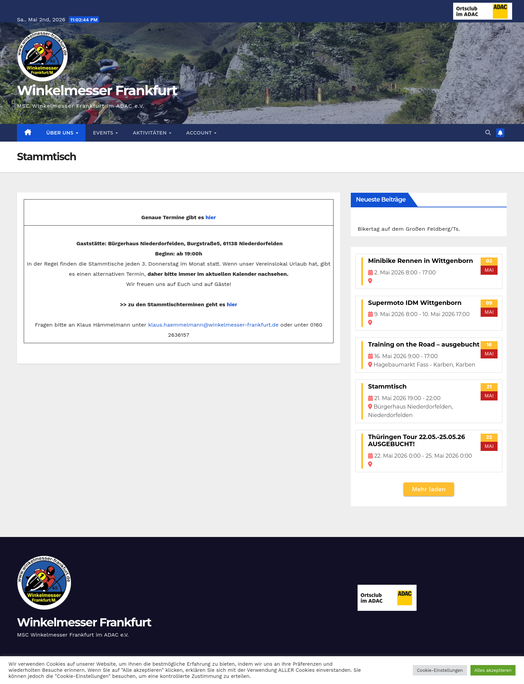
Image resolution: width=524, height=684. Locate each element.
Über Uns (60, 133)
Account (199, 133)
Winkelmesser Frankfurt (97, 90)
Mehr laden (429, 489)
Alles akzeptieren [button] (493, 670)
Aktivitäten (150, 133)
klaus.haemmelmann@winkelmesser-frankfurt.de (213, 325)
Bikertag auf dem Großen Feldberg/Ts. (409, 229)
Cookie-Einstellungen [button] (440, 670)
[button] (488, 132)
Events (104, 133)
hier (210, 217)
